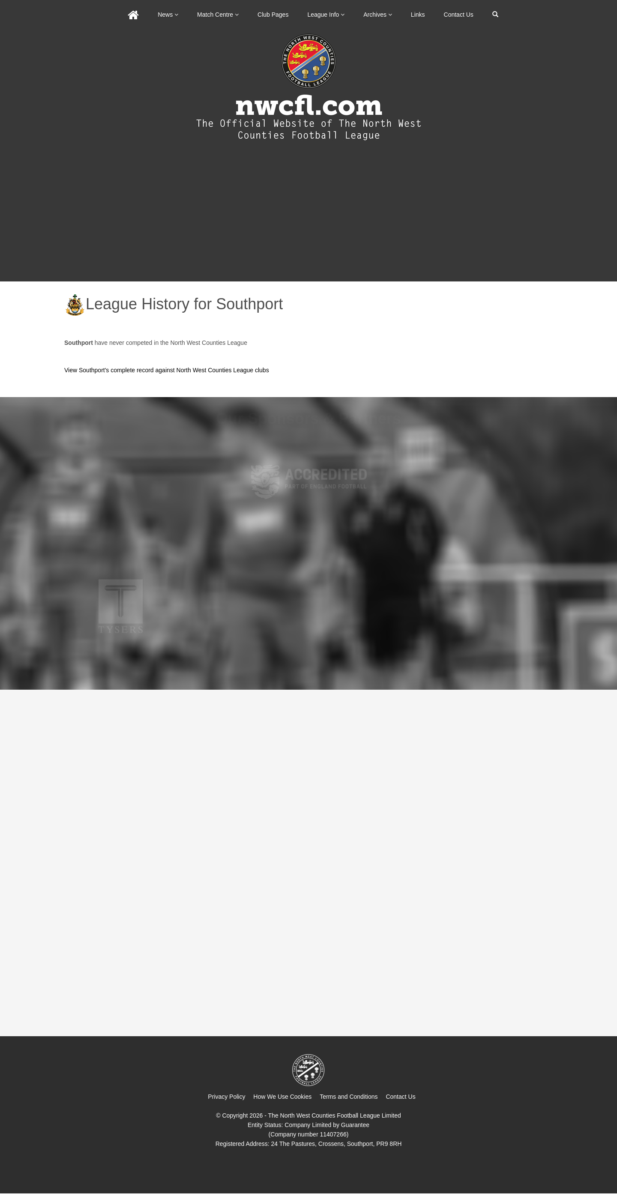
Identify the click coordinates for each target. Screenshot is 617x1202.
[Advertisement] (308, 217)
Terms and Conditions (348, 1096)
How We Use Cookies (282, 1096)
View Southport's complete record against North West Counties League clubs (166, 370)
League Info (325, 14)
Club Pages (273, 14)
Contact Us (458, 14)
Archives (377, 14)
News (168, 14)
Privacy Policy (226, 1096)
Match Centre (218, 14)
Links (418, 14)
